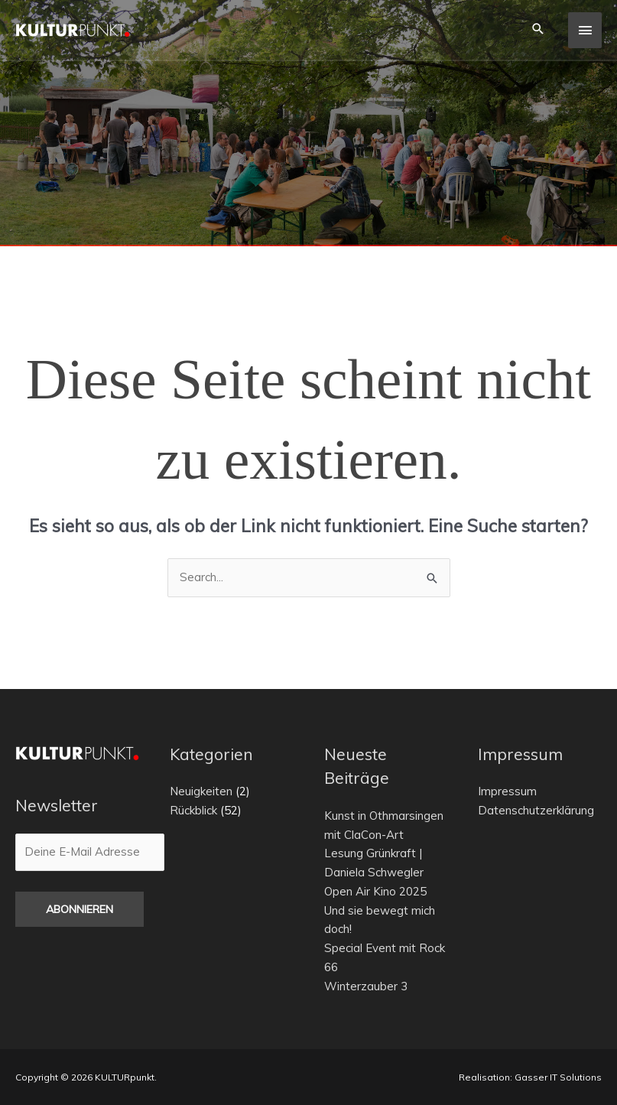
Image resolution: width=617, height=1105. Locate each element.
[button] (536, 29)
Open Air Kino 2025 (375, 891)
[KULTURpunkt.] (72, 29)
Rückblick (193, 810)
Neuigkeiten (201, 792)
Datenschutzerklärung (536, 810)
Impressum (507, 792)
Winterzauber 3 (366, 986)
